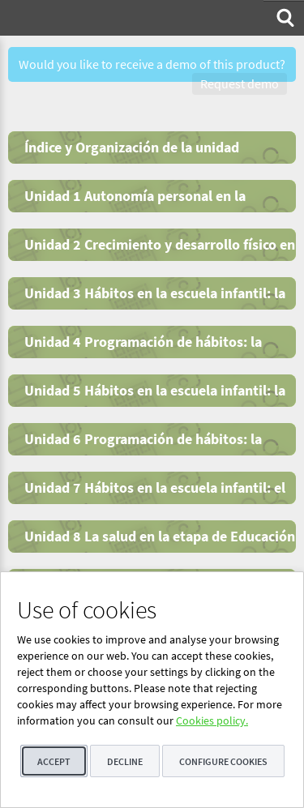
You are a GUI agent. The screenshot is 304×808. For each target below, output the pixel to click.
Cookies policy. (212, 720)
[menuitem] (283, 18)
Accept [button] (54, 761)
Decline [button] (125, 761)
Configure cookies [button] (223, 761)
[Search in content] (283, 18)
